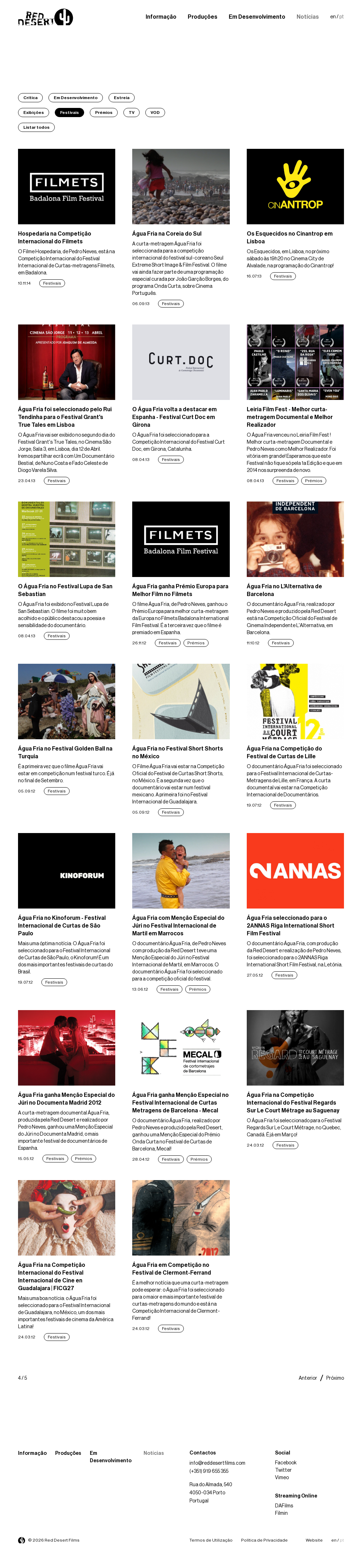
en (333, 16)
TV (131, 112)
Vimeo (282, 1477)
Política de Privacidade (264, 1540)
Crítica (30, 98)
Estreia (121, 98)
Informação (161, 17)
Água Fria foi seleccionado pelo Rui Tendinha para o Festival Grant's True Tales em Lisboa (65, 417)
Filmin (281, 1513)
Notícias (308, 17)
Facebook (286, 1462)
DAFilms (284, 1506)
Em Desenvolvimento (257, 17)
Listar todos (36, 127)
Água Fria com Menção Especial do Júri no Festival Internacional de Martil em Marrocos (178, 925)
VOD (155, 112)
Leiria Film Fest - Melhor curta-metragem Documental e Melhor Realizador (290, 417)
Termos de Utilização (211, 1540)
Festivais (69, 112)
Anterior (308, 1378)
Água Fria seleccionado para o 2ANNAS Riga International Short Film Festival (290, 925)
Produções (202, 17)
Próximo (335, 1378)
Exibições (33, 112)
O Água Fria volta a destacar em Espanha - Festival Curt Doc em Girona (174, 417)
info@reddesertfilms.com (217, 1463)
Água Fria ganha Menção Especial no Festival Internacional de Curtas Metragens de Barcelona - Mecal (180, 1102)
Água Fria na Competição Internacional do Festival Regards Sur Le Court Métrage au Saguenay (293, 1102)
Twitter (283, 1470)
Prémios (103, 112)
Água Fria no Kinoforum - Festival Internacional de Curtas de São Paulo (62, 925)
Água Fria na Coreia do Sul (167, 234)
